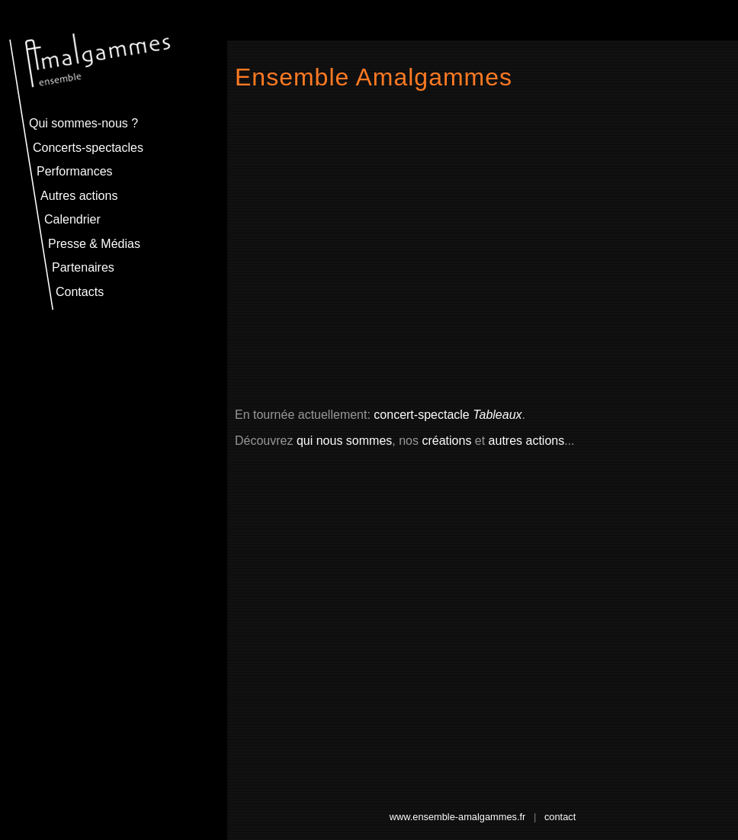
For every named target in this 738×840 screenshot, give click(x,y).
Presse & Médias (94, 243)
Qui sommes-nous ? (83, 123)
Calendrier (72, 219)
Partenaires (83, 267)
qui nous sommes (344, 440)
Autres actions (78, 195)
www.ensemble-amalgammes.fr (458, 816)
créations (446, 440)
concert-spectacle (447, 414)
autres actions (527, 440)
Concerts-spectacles (88, 147)
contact (560, 816)
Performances (75, 171)
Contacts (80, 291)
